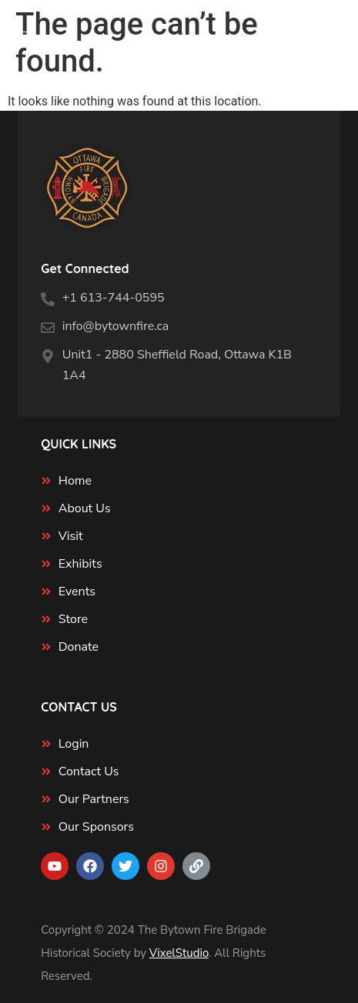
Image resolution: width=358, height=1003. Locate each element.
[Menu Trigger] (21, 39)
